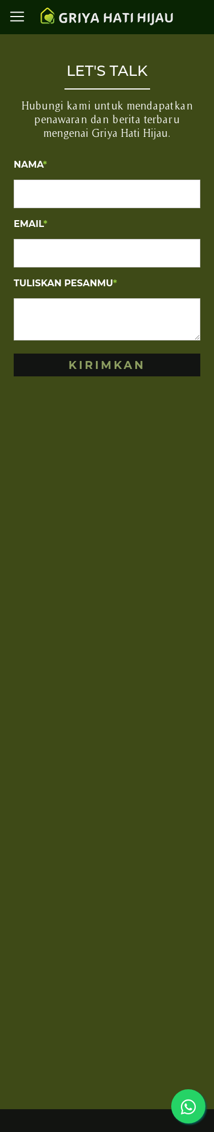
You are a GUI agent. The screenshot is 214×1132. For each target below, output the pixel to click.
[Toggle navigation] (17, 16)
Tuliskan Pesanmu (65, 283)
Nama (30, 164)
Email (30, 223)
